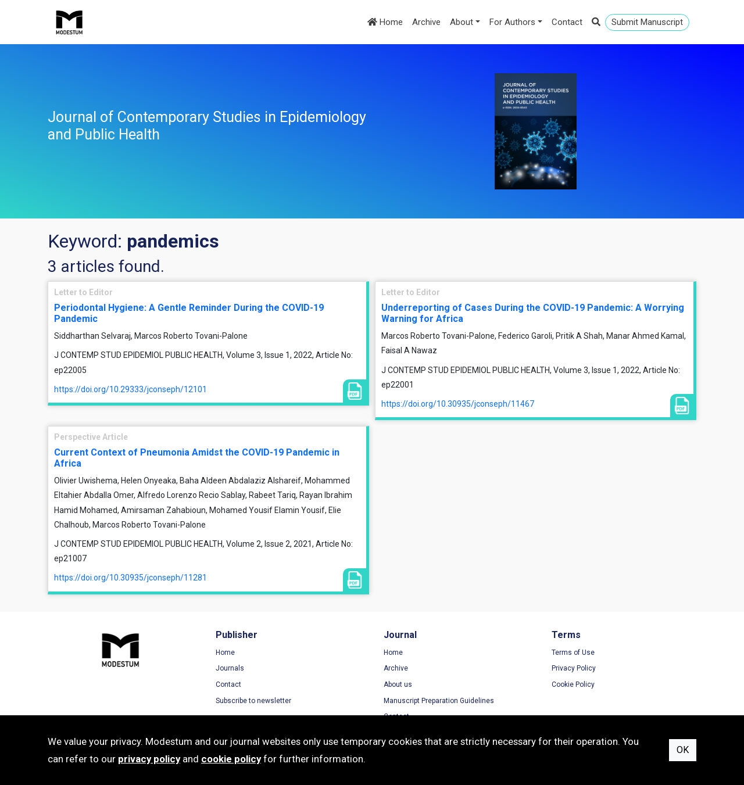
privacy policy (149, 759)
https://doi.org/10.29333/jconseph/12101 (130, 389)
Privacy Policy (574, 668)
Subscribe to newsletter (253, 701)
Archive (426, 22)
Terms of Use (573, 652)
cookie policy (231, 759)
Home (385, 22)
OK (683, 749)
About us (398, 684)
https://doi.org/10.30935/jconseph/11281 (130, 577)
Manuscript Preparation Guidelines (439, 701)
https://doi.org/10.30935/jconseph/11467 (457, 403)
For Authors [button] (512, 22)
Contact (567, 22)
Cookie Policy (573, 684)
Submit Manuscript (647, 22)
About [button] (461, 22)
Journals (230, 668)
